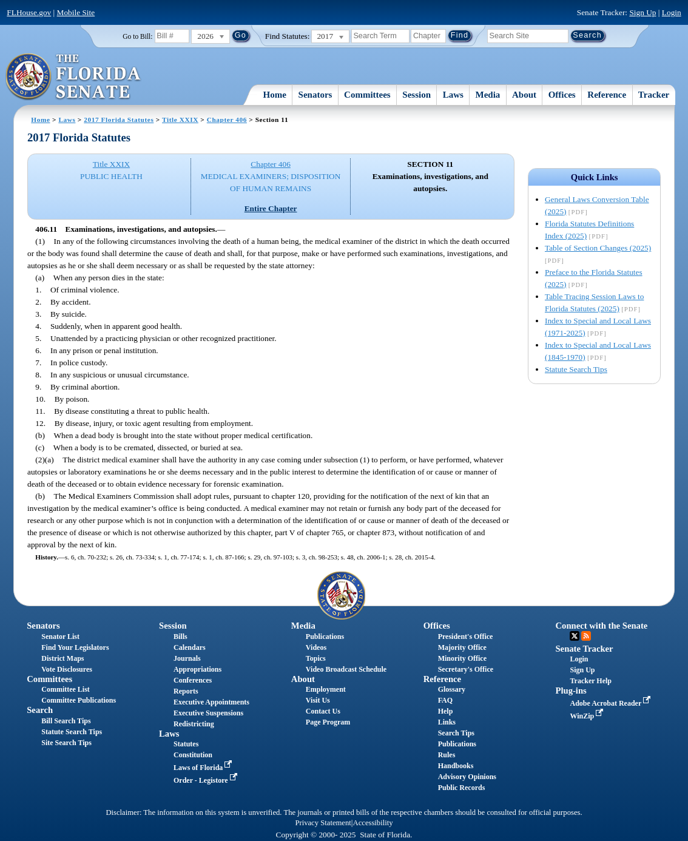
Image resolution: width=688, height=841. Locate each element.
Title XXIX (180, 119)
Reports (186, 691)
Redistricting (194, 724)
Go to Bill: (137, 36)
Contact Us (323, 711)
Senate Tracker (584, 649)
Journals (187, 658)
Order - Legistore (207, 780)
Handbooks (456, 766)
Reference (606, 95)
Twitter (574, 636)
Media (488, 95)
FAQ (445, 700)
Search (40, 710)
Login (671, 12)
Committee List (65, 689)
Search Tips (456, 733)
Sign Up (642, 12)
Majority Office (462, 647)
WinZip (587, 716)
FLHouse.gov (29, 12)
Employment (326, 689)
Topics (316, 658)
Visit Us (318, 700)
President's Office (465, 636)
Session (416, 95)
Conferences (193, 680)
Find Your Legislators (75, 647)
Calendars (190, 647)
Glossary (451, 689)
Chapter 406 (227, 119)
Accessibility (373, 823)
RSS (586, 636)
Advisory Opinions (467, 776)
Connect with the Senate (601, 625)
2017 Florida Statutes (118, 119)
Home (274, 95)
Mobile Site (76, 12)
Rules (447, 755)
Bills (180, 636)
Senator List (60, 636)
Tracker (653, 95)
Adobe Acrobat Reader (611, 703)
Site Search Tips (66, 742)
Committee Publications (78, 700)
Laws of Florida (204, 767)
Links (447, 722)
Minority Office (462, 658)
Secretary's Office (465, 669)
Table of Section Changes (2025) (598, 247)
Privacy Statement (323, 823)
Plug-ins (570, 690)
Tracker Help (591, 681)
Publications (325, 636)
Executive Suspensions (208, 713)
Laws (453, 95)
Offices (562, 95)
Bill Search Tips (65, 721)
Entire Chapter (271, 208)
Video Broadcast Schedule (346, 669)
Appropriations (197, 669)
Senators (315, 95)
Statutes (186, 744)
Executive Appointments (211, 702)
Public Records (461, 787)
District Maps (62, 658)
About (524, 95)
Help (445, 711)
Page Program (328, 722)
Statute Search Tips (576, 369)
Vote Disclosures (66, 669)
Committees (367, 95)
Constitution (193, 755)
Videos (316, 647)
